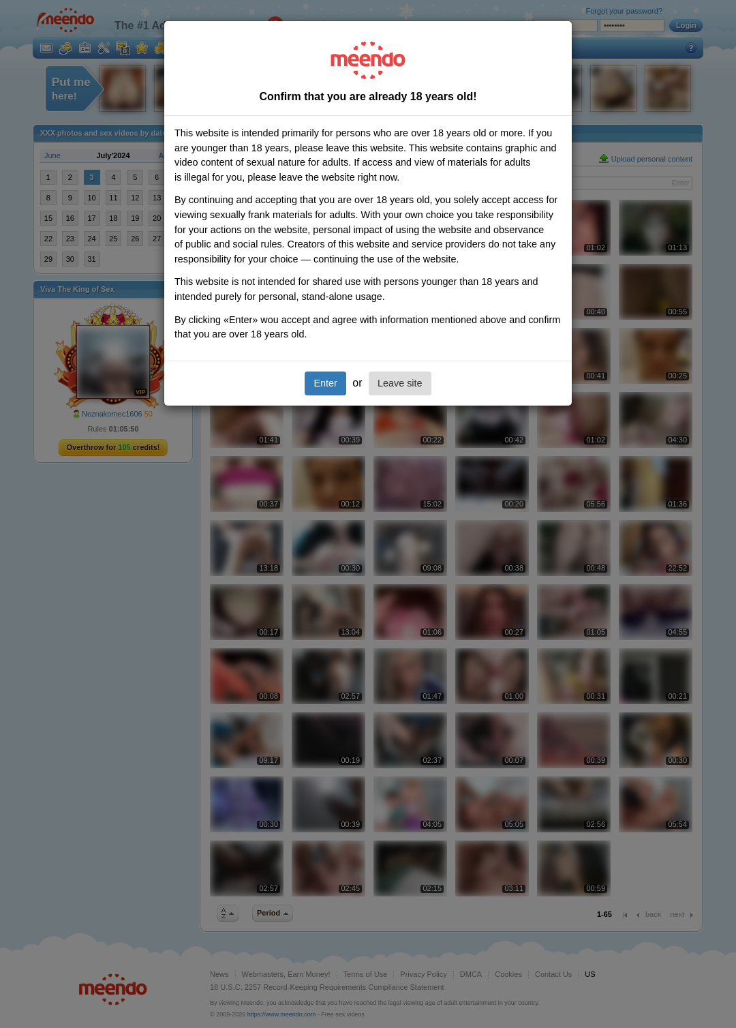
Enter (325, 383)
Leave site (400, 383)
